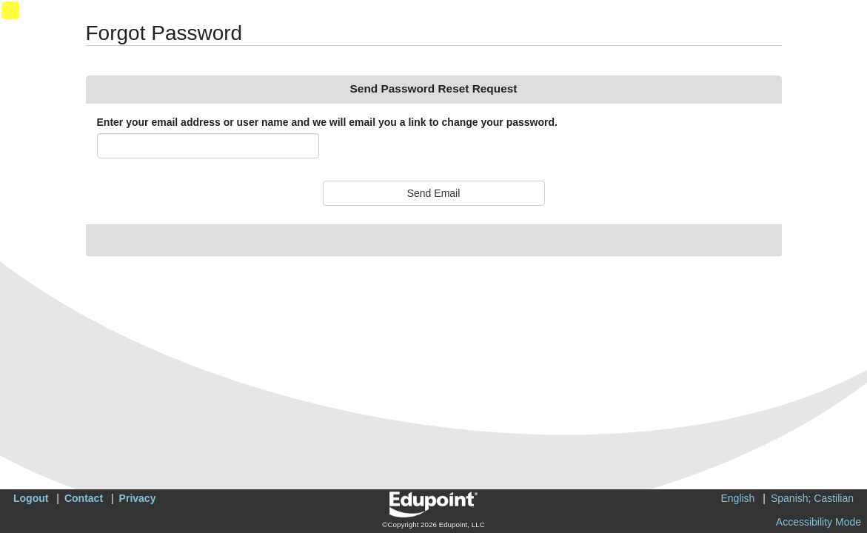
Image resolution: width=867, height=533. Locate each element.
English (737, 498)
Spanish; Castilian (812, 498)
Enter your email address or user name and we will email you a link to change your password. (327, 122)
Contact (83, 498)
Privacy (137, 498)
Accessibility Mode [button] (818, 522)
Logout (30, 498)
